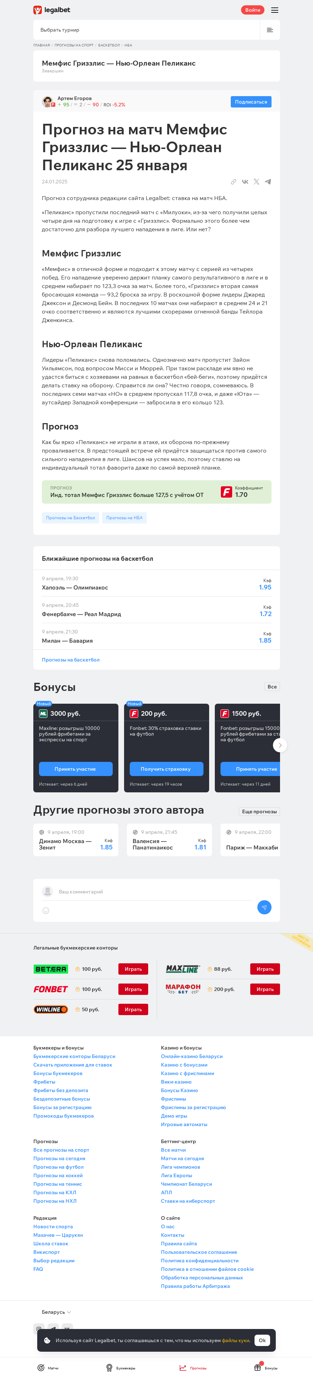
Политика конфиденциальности (200, 1260)
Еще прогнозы (259, 811)
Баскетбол (109, 45)
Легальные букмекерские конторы (75, 948)
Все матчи (173, 1150)
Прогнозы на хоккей (58, 1175)
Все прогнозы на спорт (61, 1150)
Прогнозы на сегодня (59, 1158)
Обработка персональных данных (202, 1277)
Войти (252, 10)
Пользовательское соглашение (199, 1252)
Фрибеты (44, 1082)
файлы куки (235, 1340)
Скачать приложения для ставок (72, 1065)
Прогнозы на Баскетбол (70, 517)
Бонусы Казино (179, 1090)
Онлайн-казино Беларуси (192, 1056)
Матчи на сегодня (182, 1158)
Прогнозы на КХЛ (54, 1192)
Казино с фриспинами (187, 1073)
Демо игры (174, 1116)
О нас (168, 1226)
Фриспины (173, 1099)
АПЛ (166, 1192)
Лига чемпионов (180, 1167)
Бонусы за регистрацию (62, 1107)
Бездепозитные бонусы (61, 1099)
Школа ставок (50, 1243)
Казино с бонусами (184, 1065)
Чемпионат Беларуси (186, 1184)
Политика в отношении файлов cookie (207, 1269)
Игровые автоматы (184, 1124)
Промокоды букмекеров (63, 1116)
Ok (262, 1340)
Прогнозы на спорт (74, 45)
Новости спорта (53, 1226)
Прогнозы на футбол (58, 1167)
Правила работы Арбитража (195, 1286)
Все (272, 686)
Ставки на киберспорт (188, 1201)
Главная (41, 45)
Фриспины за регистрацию (193, 1107)
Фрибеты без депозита (60, 1090)
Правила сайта (179, 1243)
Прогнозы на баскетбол (71, 660)
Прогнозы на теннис (57, 1184)
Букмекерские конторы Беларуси (74, 1056)
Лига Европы (176, 1175)
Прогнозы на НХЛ (55, 1201)
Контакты (172, 1235)
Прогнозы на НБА (124, 517)
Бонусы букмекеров (58, 1073)
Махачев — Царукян (58, 1235)
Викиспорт (46, 1252)
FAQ (38, 1269)
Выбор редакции (53, 1260)
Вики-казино (176, 1082)
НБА (128, 45)
